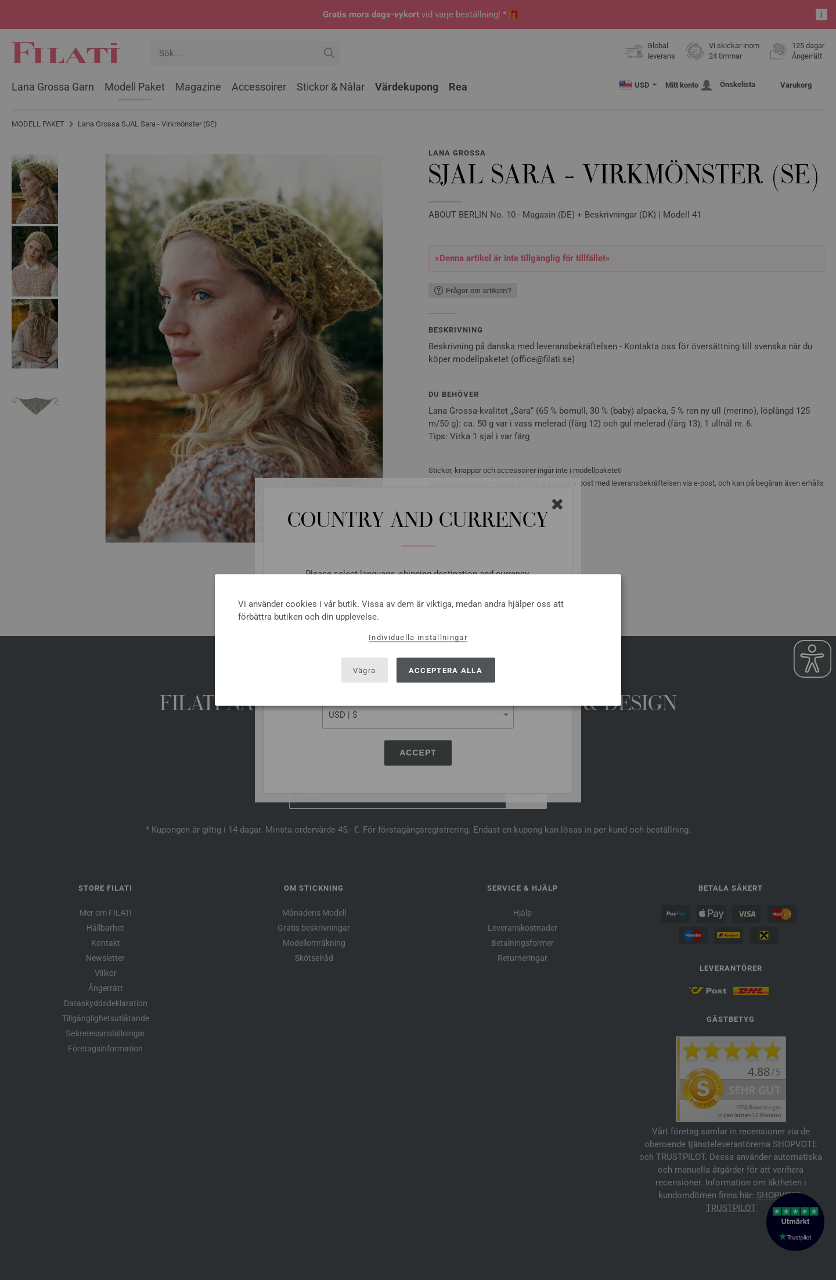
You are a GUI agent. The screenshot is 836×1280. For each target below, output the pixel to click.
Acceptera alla (445, 670)
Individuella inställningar (418, 637)
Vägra (364, 670)
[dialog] (418, 640)
